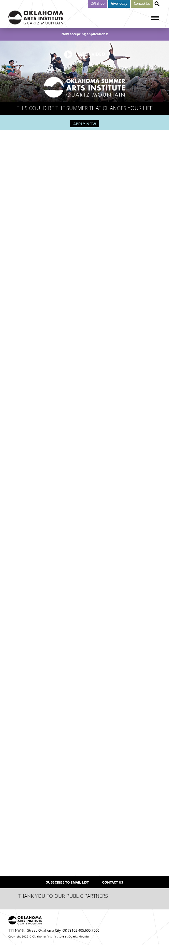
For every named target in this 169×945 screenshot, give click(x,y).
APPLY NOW (84, 123)
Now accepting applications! (84, 34)
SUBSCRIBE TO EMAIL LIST (67, 882)
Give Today (119, 3)
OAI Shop (97, 3)
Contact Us (142, 3)
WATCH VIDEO (90, 54)
